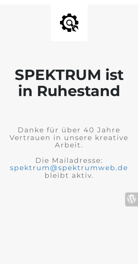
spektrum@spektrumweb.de (69, 168)
